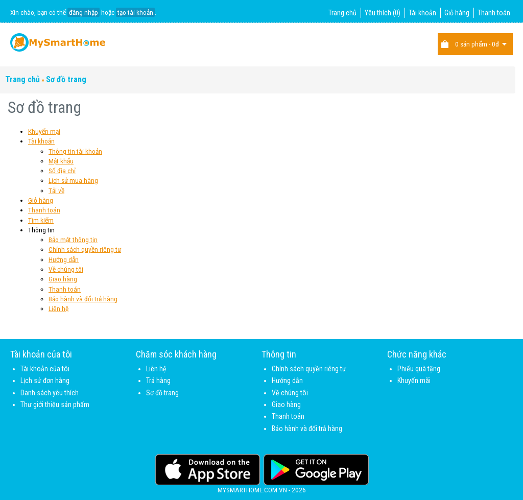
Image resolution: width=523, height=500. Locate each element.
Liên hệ (58, 308)
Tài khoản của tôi (44, 369)
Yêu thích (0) (382, 13)
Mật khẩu (61, 161)
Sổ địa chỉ (62, 170)
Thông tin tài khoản (75, 151)
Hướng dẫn (64, 259)
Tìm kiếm (41, 220)
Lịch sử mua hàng (73, 180)
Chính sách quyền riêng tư (85, 249)
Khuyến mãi (414, 380)
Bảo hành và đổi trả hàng (83, 299)
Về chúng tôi (66, 269)
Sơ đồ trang (66, 79)
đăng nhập (83, 12)
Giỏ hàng (456, 13)
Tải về (56, 190)
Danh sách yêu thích (49, 393)
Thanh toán (494, 13)
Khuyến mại (44, 131)
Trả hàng (158, 380)
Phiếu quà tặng (418, 369)
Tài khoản (422, 13)
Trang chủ (342, 13)
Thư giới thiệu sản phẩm (54, 404)
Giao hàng (63, 279)
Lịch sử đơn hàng (44, 380)
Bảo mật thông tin (73, 239)
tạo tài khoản (135, 12)
